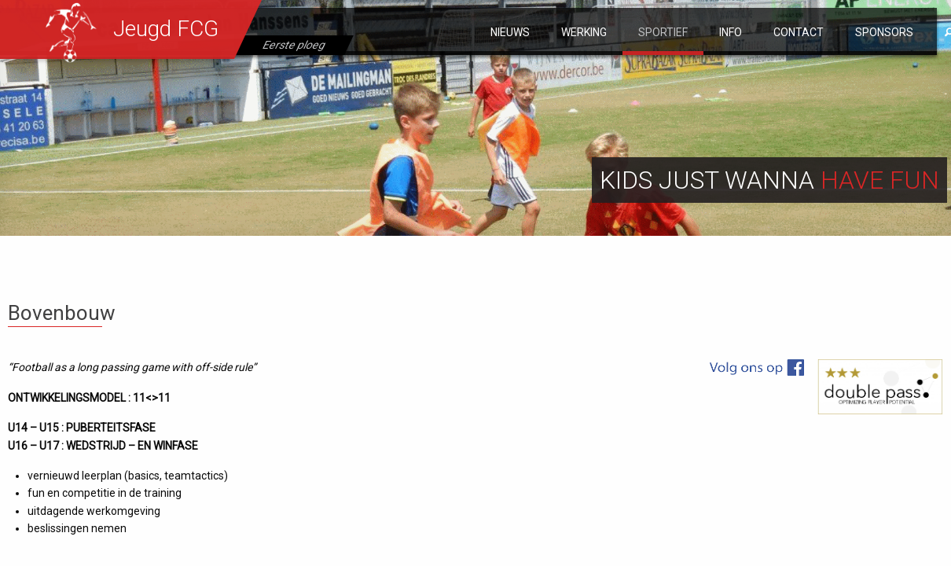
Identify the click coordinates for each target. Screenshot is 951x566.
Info (730, 32)
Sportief (663, 32)
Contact (798, 32)
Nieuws (510, 32)
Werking (584, 32)
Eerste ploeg (295, 45)
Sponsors (884, 32)
